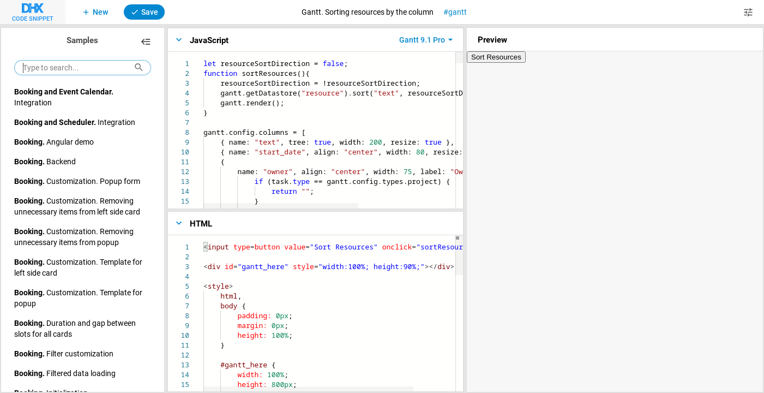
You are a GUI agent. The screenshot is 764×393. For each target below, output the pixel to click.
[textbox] (203, 58)
